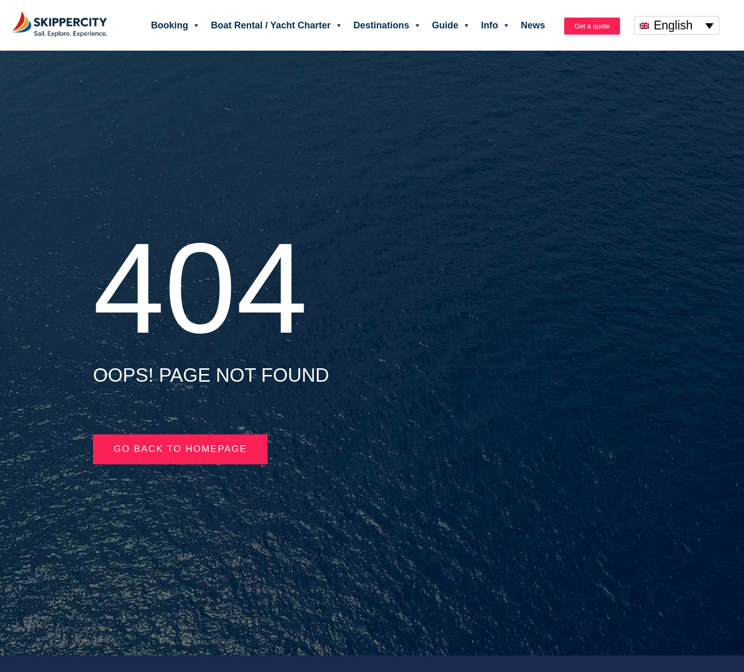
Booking (175, 25)
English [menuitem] (673, 25)
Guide (451, 25)
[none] (676, 25)
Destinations (387, 25)
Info (495, 25)
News (533, 25)
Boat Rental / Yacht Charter (277, 25)
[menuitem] (676, 25)
